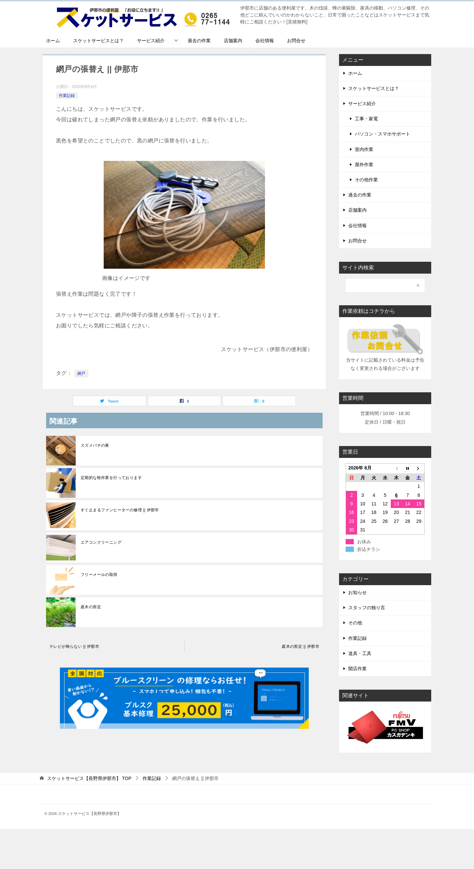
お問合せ (296, 40)
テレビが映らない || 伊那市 (74, 646)
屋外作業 (364, 164)
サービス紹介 (151, 40)
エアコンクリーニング (101, 542)
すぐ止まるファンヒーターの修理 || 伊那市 (120, 510)
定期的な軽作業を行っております (111, 477)
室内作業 (364, 149)
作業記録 (67, 95)
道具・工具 (359, 653)
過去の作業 (199, 40)
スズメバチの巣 (95, 445)
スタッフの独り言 (366, 607)
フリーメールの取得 (99, 574)
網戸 (81, 373)
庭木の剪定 (91, 607)
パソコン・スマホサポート (382, 133)
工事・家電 (366, 118)
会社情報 (264, 40)
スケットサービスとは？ (98, 40)
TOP (89, 778)
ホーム (53, 40)
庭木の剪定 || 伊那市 (300, 646)
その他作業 (366, 179)
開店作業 (357, 668)
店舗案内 (233, 40)
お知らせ (357, 592)
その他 (355, 622)
